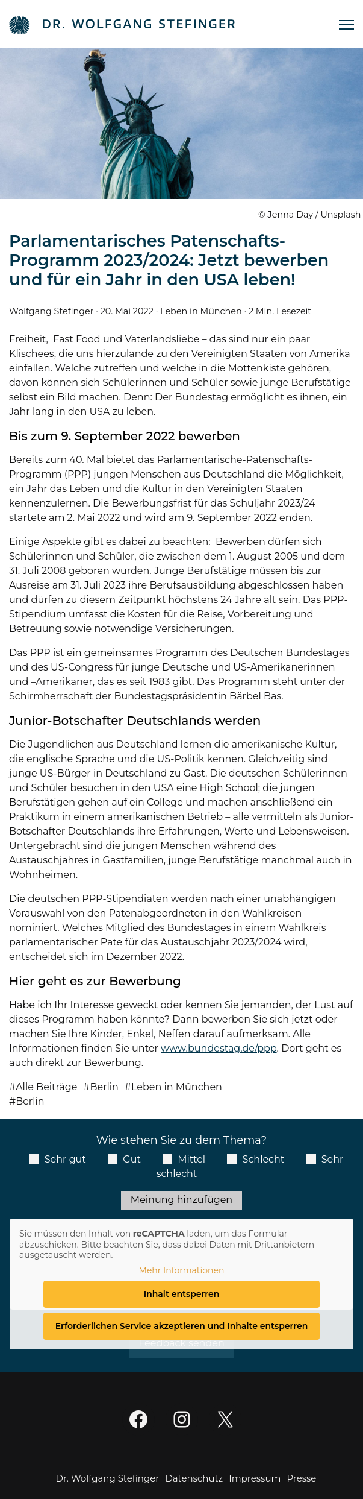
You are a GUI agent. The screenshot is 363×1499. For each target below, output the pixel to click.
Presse (301, 1478)
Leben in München (201, 311)
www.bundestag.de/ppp (218, 1048)
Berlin (104, 1087)
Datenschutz (194, 1478)
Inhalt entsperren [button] (182, 1294)
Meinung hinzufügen (181, 1199)
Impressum (255, 1478)
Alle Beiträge (46, 1087)
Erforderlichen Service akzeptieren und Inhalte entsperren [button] (181, 1326)
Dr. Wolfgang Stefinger (108, 1478)
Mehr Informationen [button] (182, 1270)
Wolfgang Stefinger (51, 311)
